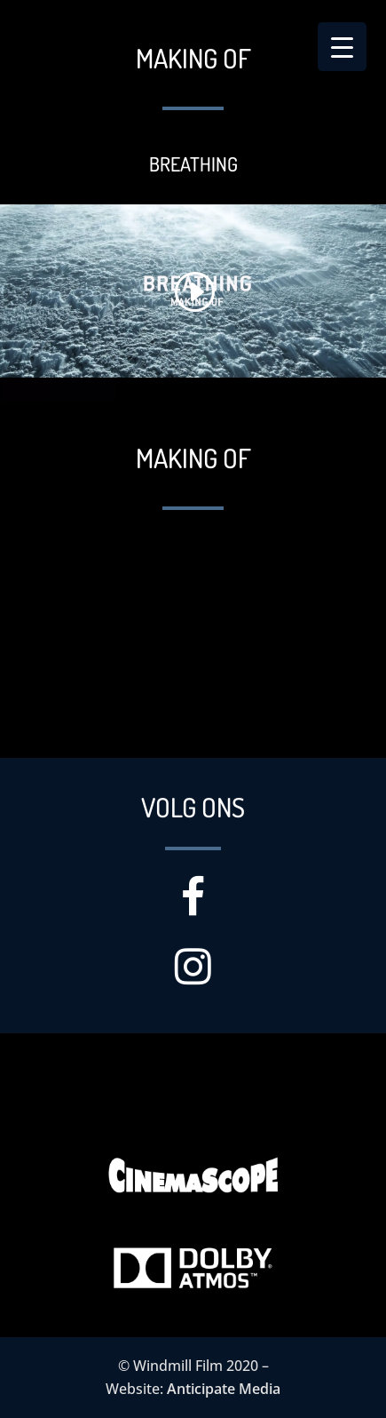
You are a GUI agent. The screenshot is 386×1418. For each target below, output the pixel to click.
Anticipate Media (223, 1388)
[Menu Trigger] (342, 46)
